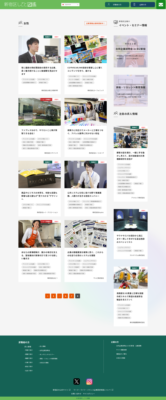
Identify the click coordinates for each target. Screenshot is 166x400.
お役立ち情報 (120, 358)
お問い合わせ (76, 393)
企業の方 (142, 4)
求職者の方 (117, 4)
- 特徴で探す (28, 350)
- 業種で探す (28, 354)
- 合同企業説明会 (44, 350)
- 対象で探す (28, 362)
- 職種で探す (28, 358)
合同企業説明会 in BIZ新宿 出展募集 (128, 346)
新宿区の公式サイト (60, 390)
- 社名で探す (28, 371)
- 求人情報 (42, 346)
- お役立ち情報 (43, 363)
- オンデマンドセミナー (46, 354)
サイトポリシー (89, 393)
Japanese (66, 4)
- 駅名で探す (28, 366)
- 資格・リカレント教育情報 (48, 359)
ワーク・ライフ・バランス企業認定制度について (92, 390)
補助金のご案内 (121, 354)
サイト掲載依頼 (121, 350)
